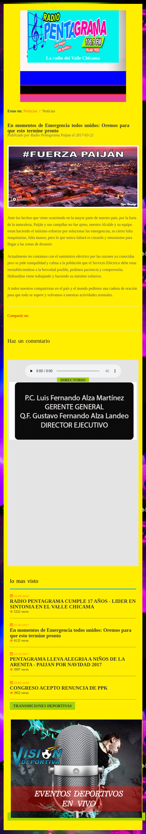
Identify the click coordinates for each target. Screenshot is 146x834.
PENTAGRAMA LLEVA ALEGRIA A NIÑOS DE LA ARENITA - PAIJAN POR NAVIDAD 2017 (67, 661)
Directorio (73, 380)
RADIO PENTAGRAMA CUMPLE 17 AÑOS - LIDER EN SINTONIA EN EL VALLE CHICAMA (73, 604)
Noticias (30, 110)
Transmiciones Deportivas (42, 706)
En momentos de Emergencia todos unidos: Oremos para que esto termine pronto (68, 128)
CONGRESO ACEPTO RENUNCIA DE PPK (59, 688)
